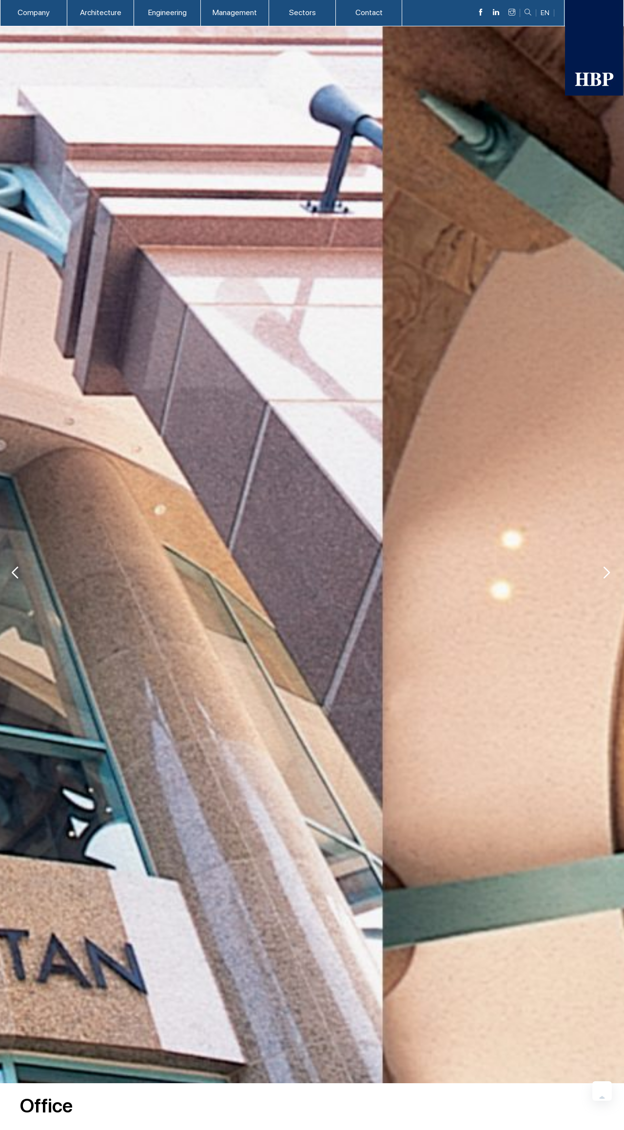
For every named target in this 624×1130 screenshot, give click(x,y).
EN (545, 13)
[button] (606, 572)
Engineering (167, 12)
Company (34, 12)
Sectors (302, 12)
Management (235, 12)
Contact (369, 12)
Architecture (100, 12)
